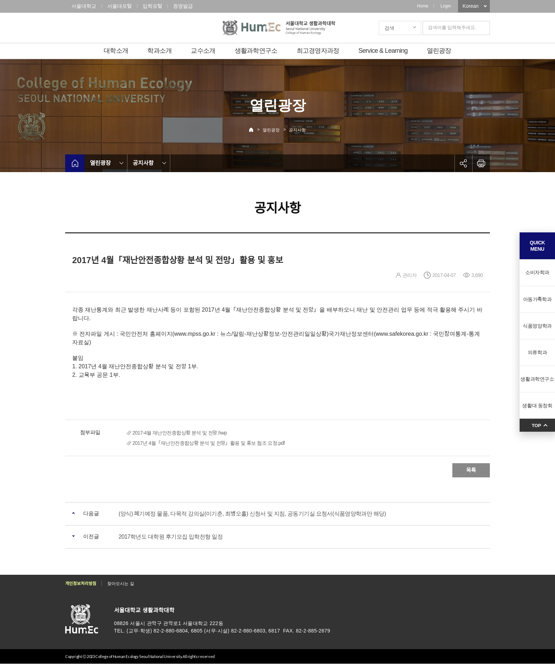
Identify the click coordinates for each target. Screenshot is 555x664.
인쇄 (481, 163)
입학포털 (152, 6)
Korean (471, 6)
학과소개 (159, 50)
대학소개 (116, 50)
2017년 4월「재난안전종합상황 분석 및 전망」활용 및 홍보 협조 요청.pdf (208, 443)
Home (422, 6)
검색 (389, 28)
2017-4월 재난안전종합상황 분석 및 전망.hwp (179, 433)
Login (445, 6)
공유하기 (463, 163)
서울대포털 (119, 6)
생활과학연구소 (256, 50)
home (75, 163)
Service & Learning (383, 50)
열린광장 (439, 50)
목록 (471, 470)
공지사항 (297, 129)
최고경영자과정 (318, 50)
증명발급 (183, 6)
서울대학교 (83, 6)
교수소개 (203, 50)
